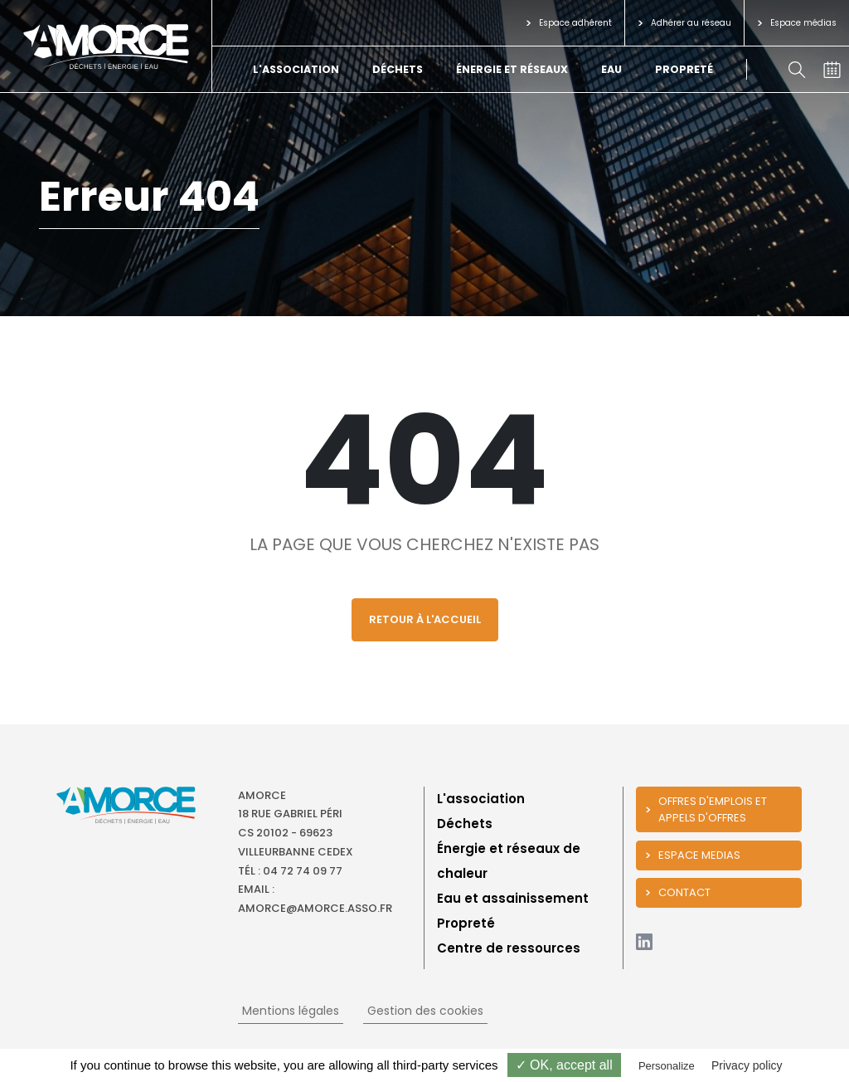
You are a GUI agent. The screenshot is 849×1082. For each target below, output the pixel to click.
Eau (611, 69)
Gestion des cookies (425, 1010)
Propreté (684, 69)
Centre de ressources (508, 948)
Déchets (397, 69)
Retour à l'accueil (425, 619)
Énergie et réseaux (512, 69)
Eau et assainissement (513, 898)
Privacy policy (747, 1065)
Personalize (666, 1066)
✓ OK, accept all (564, 1065)
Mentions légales (290, 1010)
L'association (296, 69)
